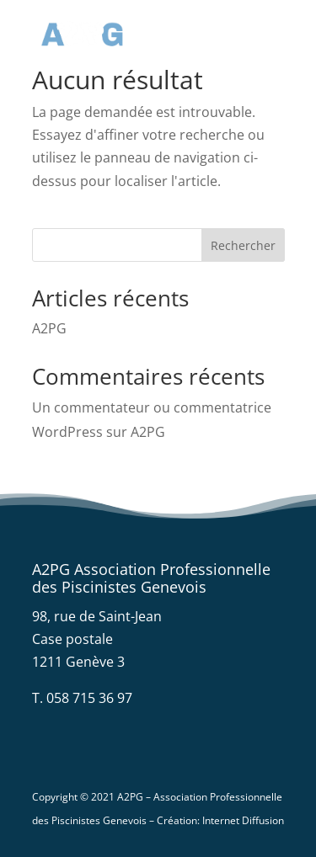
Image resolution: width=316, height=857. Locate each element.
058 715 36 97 (89, 698)
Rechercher (243, 245)
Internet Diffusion (243, 820)
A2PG (49, 328)
